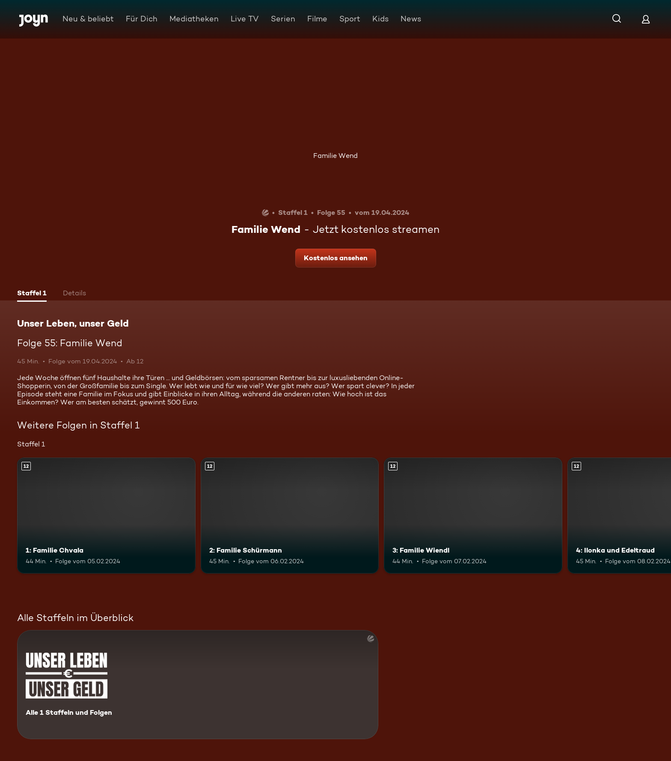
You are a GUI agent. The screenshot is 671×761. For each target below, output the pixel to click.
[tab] (31, 294)
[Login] (645, 19)
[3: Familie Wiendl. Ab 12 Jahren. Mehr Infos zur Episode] (473, 516)
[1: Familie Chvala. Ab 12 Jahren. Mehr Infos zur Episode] (106, 516)
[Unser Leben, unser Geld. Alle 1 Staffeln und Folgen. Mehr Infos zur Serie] (197, 684)
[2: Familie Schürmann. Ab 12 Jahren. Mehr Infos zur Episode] (290, 516)
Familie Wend (335, 156)
